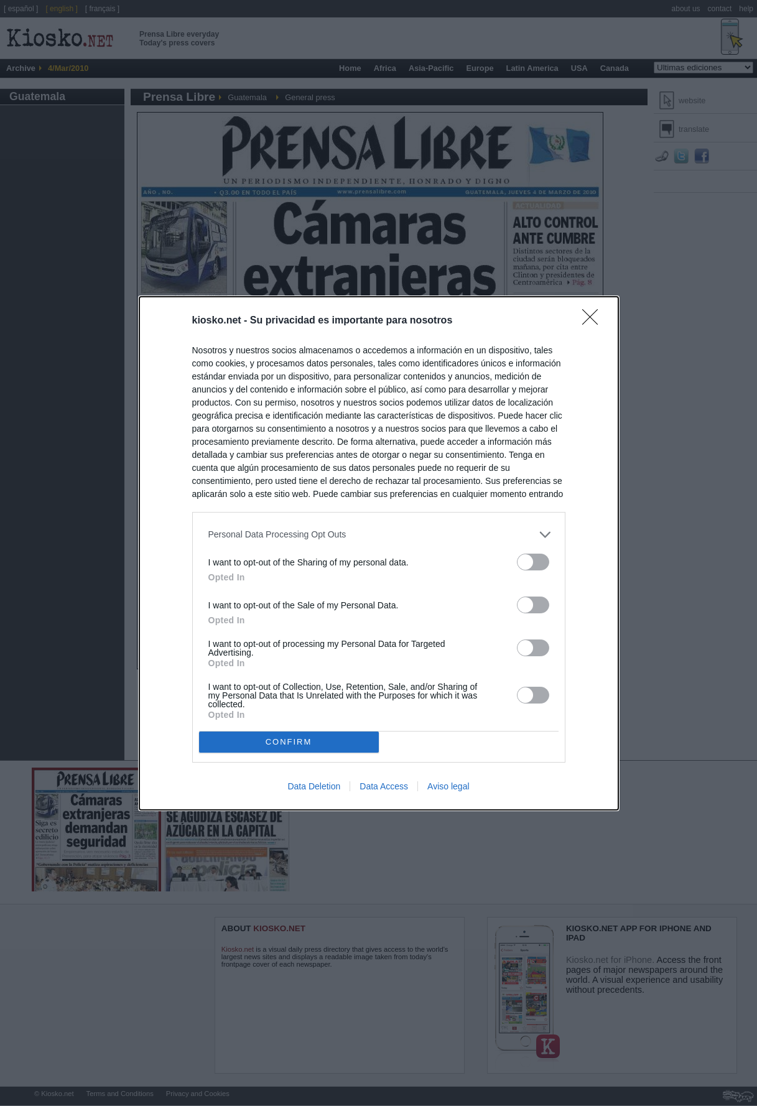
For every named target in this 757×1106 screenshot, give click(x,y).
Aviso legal (448, 786)
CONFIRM (289, 741)
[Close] (594, 321)
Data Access (384, 786)
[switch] (533, 562)
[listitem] (378, 534)
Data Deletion (313, 786)
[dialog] (378, 553)
